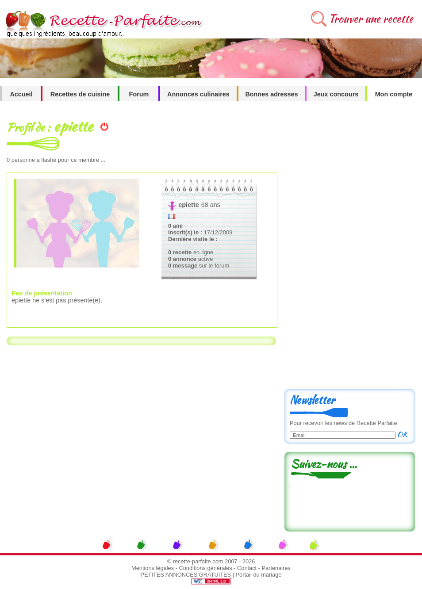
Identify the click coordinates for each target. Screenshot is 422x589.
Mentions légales (152, 568)
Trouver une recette (371, 19)
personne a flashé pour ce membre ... (56, 160)
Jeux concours (336, 94)
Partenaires (276, 568)
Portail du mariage (259, 574)
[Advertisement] (311, 248)
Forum (139, 94)
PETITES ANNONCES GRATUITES (186, 574)
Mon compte (394, 94)
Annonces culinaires (198, 94)
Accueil (21, 94)
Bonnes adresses (271, 94)
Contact (247, 568)
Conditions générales (205, 568)
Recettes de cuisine (80, 94)
